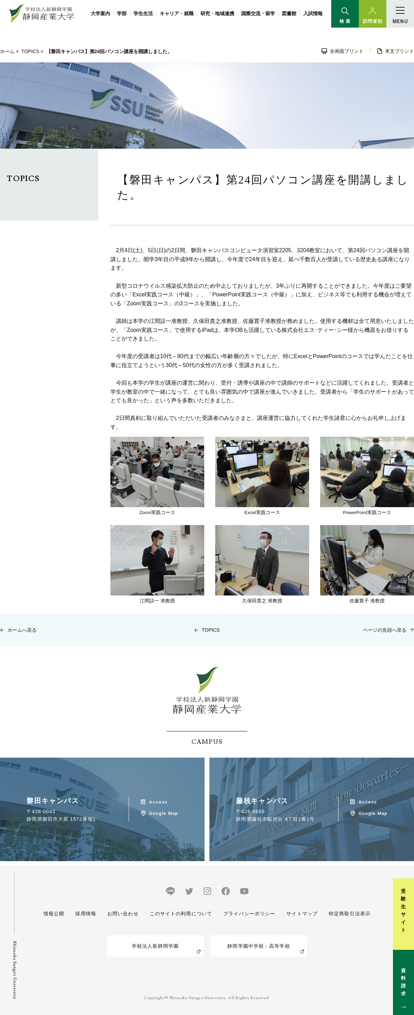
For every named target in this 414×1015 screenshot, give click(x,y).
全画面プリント (347, 51)
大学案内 (100, 13)
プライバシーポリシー (249, 913)
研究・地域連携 (217, 13)
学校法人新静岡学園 (155, 946)
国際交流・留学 (258, 13)
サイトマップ (302, 913)
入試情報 (313, 13)
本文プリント (399, 51)
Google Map (163, 813)
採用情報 (85, 913)
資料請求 (404, 982)
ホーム (7, 51)
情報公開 (53, 913)
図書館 (289, 13)
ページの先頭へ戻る (384, 630)
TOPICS (30, 51)
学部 (122, 13)
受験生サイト (404, 911)
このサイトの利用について (181, 913)
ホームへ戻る (22, 630)
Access (158, 802)
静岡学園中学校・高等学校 (258, 946)
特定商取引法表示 (350, 913)
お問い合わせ (123, 913)
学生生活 (143, 13)
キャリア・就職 (177, 13)
